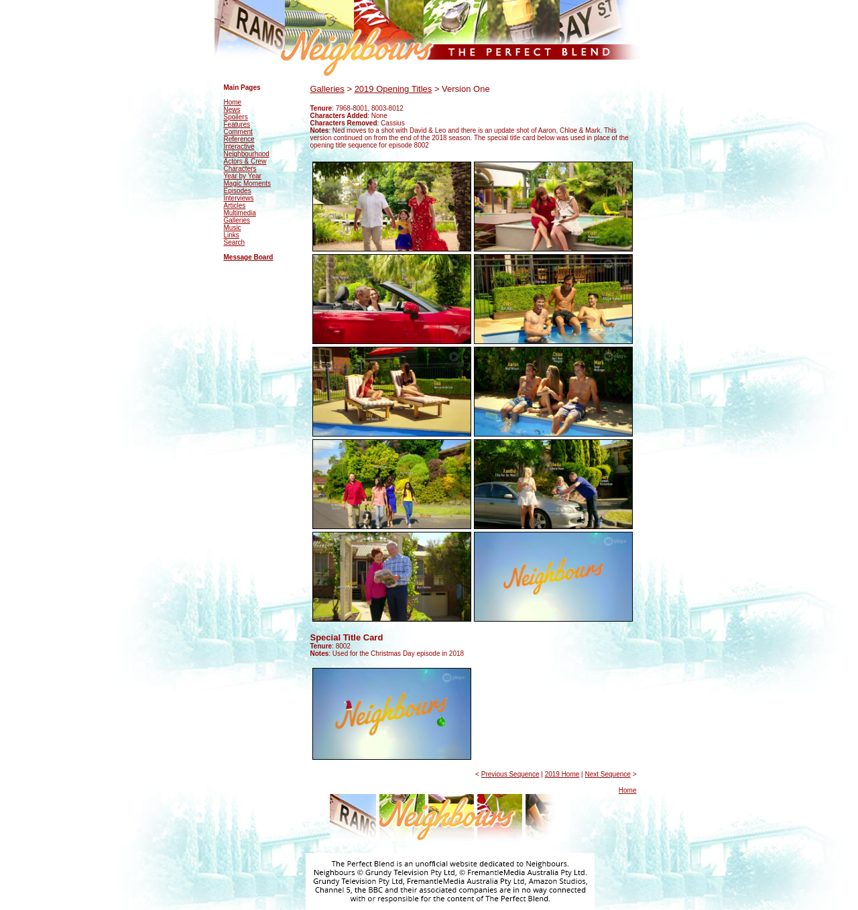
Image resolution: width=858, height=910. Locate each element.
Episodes (237, 190)
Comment (238, 131)
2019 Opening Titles (393, 89)
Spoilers (236, 117)
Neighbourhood (246, 154)
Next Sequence (607, 774)
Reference (239, 139)
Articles (235, 205)
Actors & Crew (245, 161)
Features (237, 124)
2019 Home (562, 774)
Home (233, 102)
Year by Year (242, 176)
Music (232, 227)
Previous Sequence (510, 774)
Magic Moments (247, 183)
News (232, 109)
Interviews (239, 198)
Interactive (239, 146)
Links (231, 235)
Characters (240, 168)
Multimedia (240, 213)
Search (234, 242)
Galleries (237, 220)
